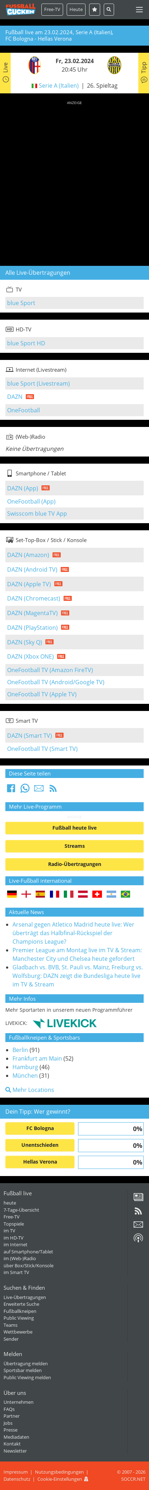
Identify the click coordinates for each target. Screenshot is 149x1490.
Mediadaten (16, 1437)
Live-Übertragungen (25, 1297)
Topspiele (14, 1224)
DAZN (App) (22, 488)
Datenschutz (17, 1479)
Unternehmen (19, 1402)
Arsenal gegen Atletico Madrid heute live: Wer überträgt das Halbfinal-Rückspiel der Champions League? (73, 933)
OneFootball (23, 410)
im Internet (15, 1244)
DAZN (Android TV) (32, 569)
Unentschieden (39, 1144)
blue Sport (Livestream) (38, 383)
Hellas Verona (40, 1161)
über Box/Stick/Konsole (28, 1265)
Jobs (8, 1423)
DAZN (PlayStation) (32, 627)
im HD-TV (14, 1237)
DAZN (14, 397)
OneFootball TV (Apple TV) (42, 694)
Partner (12, 1416)
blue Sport (21, 303)
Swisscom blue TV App (37, 513)
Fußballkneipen (20, 1311)
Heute (76, 9)
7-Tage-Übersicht (21, 1210)
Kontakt (12, 1443)
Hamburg (25, 1067)
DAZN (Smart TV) (29, 735)
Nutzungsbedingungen (59, 1472)
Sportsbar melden (23, 1370)
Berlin (20, 1050)
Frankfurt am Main (37, 1058)
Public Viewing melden (27, 1377)
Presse (10, 1430)
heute (10, 1203)
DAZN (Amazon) (28, 555)
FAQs (9, 1409)
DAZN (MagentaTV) (32, 613)
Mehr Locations (29, 1090)
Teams (10, 1325)
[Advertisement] (74, 182)
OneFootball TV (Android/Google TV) (55, 682)
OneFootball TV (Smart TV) (42, 749)
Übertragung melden (26, 1363)
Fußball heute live (74, 827)
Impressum (16, 1472)
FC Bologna (40, 1128)
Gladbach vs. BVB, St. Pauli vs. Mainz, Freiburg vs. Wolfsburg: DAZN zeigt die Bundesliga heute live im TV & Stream (77, 975)
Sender (11, 1339)
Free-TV (52, 9)
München (25, 1075)
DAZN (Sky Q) (24, 642)
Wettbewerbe (18, 1332)
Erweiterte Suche (21, 1304)
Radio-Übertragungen (74, 864)
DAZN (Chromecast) (33, 598)
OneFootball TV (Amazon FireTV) (50, 670)
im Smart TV (16, 1272)
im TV (9, 1230)
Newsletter (15, 1451)
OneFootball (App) (31, 501)
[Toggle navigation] (139, 10)
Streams (75, 845)
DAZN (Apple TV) (29, 584)
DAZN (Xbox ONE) (30, 656)
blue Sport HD (26, 343)
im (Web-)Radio (20, 1258)
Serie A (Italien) (59, 85)
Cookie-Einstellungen (59, 1479)
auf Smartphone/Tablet (28, 1251)
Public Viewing (19, 1318)
